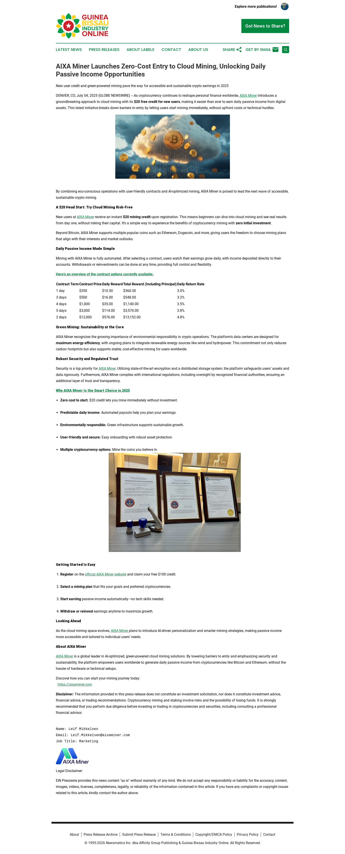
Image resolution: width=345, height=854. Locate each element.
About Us (198, 49)
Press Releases (104, 49)
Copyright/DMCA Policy (213, 834)
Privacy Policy (248, 834)
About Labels (140, 49)
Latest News (69, 49)
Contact (171, 49)
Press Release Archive (100, 834)
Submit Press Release (139, 834)
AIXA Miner (248, 95)
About (74, 834)
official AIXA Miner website (105, 574)
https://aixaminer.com (75, 684)
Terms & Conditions (175, 834)
